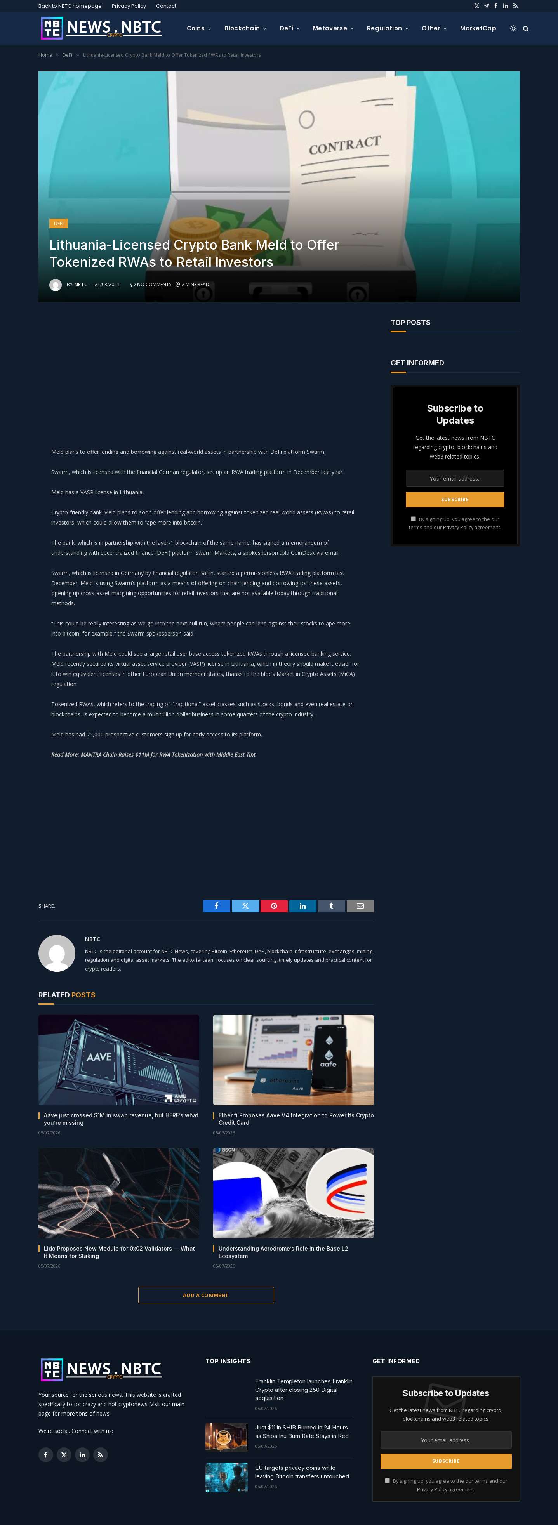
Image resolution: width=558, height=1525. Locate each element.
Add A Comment (206, 1295)
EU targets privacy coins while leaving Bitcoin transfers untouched (302, 1472)
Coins (196, 28)
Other (431, 28)
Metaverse (330, 28)
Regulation (384, 28)
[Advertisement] (206, 372)
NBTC (81, 284)
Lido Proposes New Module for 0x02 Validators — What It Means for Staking (119, 1252)
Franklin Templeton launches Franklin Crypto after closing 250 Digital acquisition (304, 1389)
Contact (166, 6)
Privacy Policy (129, 6)
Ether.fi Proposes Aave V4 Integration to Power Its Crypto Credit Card (296, 1119)
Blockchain (242, 28)
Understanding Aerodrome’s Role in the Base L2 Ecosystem (283, 1252)
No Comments (150, 284)
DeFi (286, 28)
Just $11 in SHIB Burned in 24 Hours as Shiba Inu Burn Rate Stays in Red (302, 1431)
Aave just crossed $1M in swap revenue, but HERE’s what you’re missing (121, 1119)
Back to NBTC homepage (70, 6)
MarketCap (478, 28)
